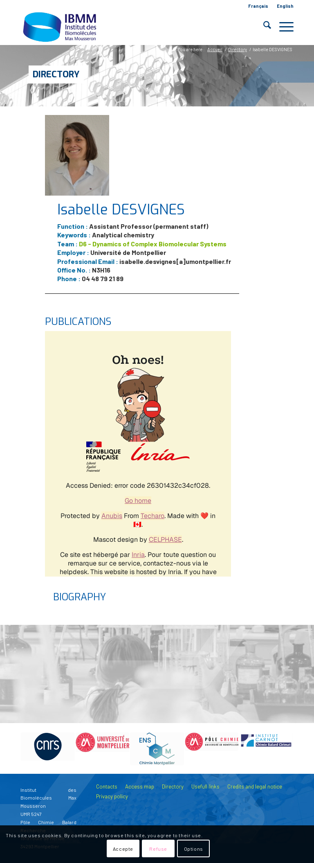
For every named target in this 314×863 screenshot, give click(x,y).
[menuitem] (258, 6)
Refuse (158, 849)
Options (193, 849)
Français (258, 6)
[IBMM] (60, 26)
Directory (56, 74)
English (285, 6)
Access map (139, 786)
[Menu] (282, 26)
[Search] (263, 26)
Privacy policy (112, 796)
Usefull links (205, 786)
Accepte (123, 849)
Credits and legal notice (254, 786)
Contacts (106, 786)
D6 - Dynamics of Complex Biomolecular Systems (153, 244)
